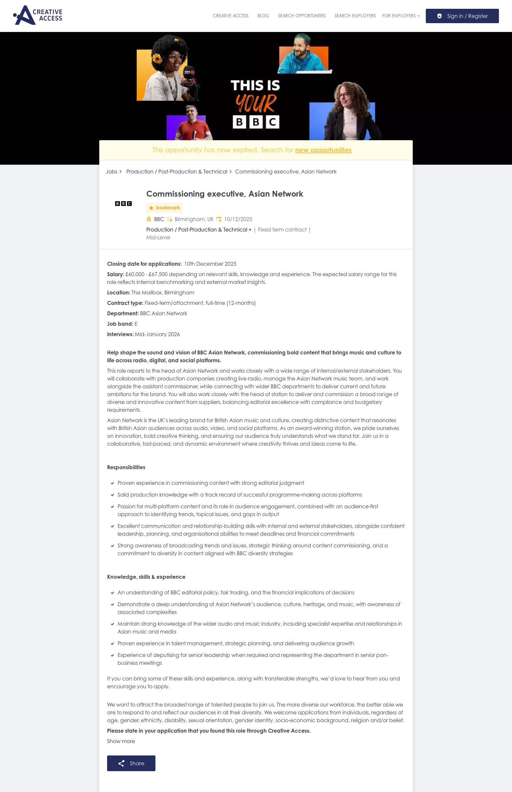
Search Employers (355, 15)
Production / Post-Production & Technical (176, 171)
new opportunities (323, 150)
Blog (263, 15)
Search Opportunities (302, 15)
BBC (159, 219)
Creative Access (230, 15)
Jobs (111, 171)
